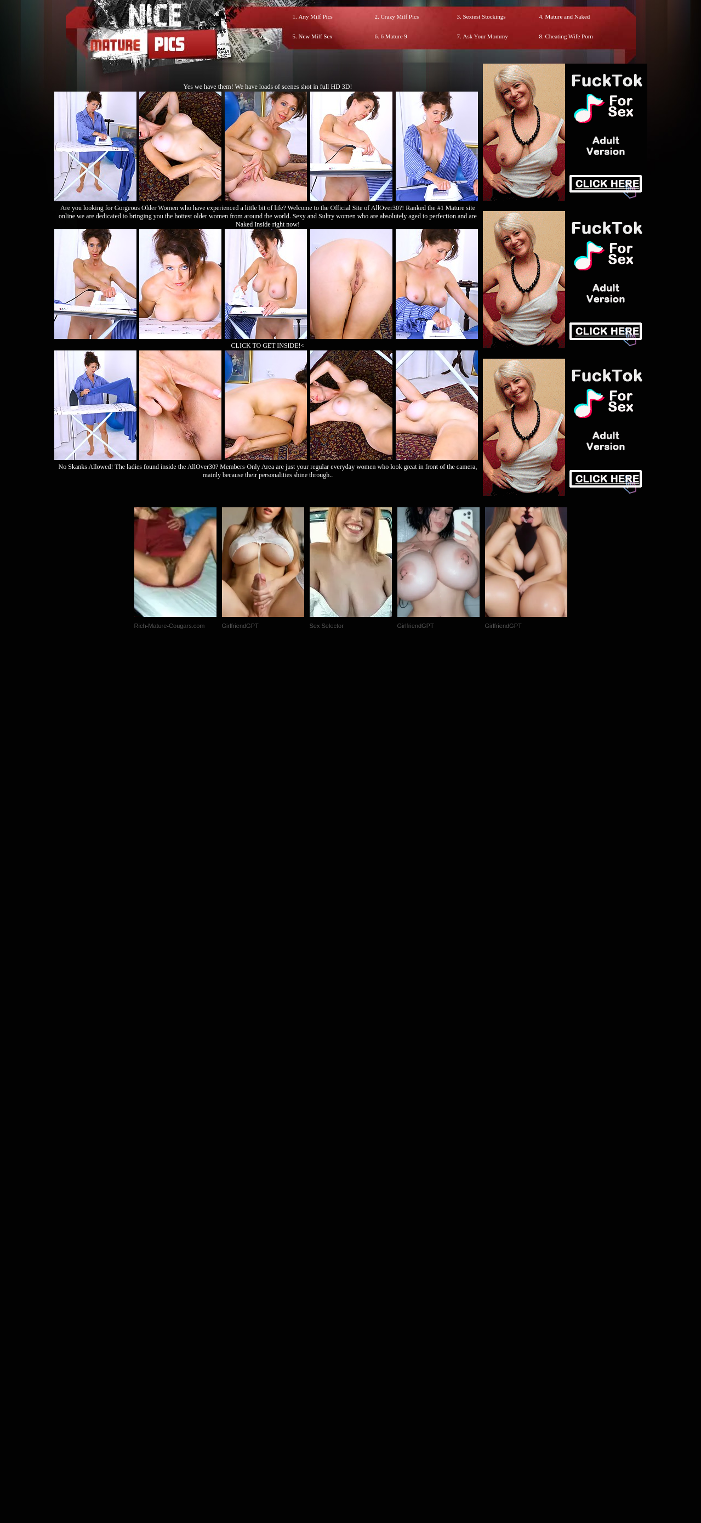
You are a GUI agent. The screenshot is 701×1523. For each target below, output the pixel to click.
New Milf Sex (316, 36)
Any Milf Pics (316, 16)
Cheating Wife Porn (569, 36)
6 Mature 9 (394, 36)
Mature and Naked (567, 16)
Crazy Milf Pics (400, 16)
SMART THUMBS (369, 1293)
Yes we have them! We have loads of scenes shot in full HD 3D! (268, 86)
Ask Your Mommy (485, 36)
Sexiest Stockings (484, 16)
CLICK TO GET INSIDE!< (268, 345)
